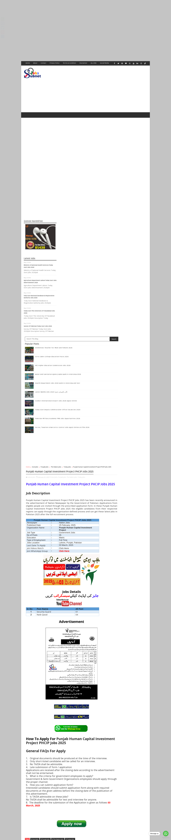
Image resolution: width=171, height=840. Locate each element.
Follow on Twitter (131, 322)
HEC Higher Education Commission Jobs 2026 (85, 171)
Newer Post (63, 786)
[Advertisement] (65, 15)
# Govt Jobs (67, 721)
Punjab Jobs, (95, 294)
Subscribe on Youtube (131, 336)
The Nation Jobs (89, 273)
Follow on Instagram (131, 331)
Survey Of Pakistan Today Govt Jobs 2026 (38, 318)
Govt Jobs (68, 273)
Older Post (107, 786)
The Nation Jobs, (105, 294)
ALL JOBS (94, 63)
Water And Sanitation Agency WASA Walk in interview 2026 (133, 378)
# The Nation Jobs (90, 721)
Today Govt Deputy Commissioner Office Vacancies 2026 (90, 216)
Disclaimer (83, 63)
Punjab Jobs (77, 273)
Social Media (104, 63)
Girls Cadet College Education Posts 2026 (84, 162)
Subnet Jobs (41, 799)
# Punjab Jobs (78, 721)
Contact (43, 63)
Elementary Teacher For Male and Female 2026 (86, 154)
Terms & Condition (69, 63)
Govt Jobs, (87, 294)
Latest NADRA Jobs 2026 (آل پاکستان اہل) (84, 198)
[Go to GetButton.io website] (165, 837)
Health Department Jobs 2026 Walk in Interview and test (90, 189)
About (35, 63)
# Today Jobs (103, 721)
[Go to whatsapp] (165, 833)
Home (28, 63)
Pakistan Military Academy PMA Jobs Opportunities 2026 (90, 224)
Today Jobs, (62, 297)
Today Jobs (100, 273)
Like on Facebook (131, 318)
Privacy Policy (55, 63)
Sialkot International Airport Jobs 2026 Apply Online (89, 207)
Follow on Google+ (131, 327)
